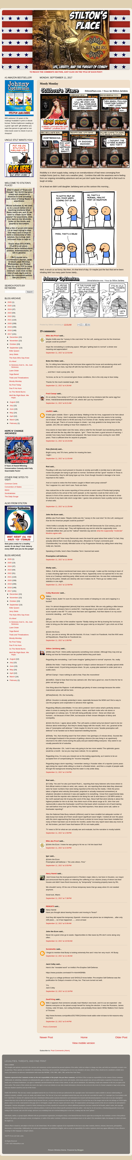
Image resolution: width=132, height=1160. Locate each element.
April (12, 416)
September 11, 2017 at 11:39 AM (59, 560)
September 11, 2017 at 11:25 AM (59, 506)
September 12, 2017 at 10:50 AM (59, 941)
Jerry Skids (13, 354)
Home (84, 1037)
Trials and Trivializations (19, 378)
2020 (10, 323)
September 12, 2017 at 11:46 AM (59, 956)
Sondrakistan (10, 493)
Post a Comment (50, 1027)
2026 (10, 302)
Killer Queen (14, 351)
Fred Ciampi (51, 394)
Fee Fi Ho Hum (15, 388)
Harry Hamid (51, 874)
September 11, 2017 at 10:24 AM (59, 441)
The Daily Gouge (11, 497)
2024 (10, 309)
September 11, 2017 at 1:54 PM (59, 772)
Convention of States (13, 487)
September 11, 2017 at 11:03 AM (59, 458)
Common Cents (11, 484)
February (14, 423)
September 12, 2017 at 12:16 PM (59, 991)
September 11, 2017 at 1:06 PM (59, 640)
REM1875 (50, 906)
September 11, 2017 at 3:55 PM (59, 865)
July (11, 406)
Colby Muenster (53, 593)
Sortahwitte (51, 949)
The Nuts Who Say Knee (19, 358)
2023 (10, 313)
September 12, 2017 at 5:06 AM (58, 923)
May (12, 413)
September (14, 348)
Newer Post (46, 1037)
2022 (10, 316)
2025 (10, 306)
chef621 (49, 411)
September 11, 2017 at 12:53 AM (59, 353)
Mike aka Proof (52, 336)
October (13, 344)
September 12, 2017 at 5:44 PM (59, 1021)
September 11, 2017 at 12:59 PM (59, 585)
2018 (10, 330)
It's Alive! (12, 361)
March (12, 420)
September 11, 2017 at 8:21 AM (58, 403)
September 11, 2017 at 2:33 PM (59, 848)
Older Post (121, 1037)
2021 (10, 320)
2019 (10, 327)
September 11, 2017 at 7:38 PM (59, 898)
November (14, 341)
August (13, 402)
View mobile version (83, 1043)
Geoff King (50, 999)
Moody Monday (15, 381)
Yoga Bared (14, 374)
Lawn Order (14, 371)
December (14, 337)
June (12, 409)
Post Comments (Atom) (60, 1051)
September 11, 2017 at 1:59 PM (59, 833)
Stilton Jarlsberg (53, 649)
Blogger (80, 1150)
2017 (10, 334)
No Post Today (15, 385)
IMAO (7, 490)
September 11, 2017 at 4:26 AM (58, 386)
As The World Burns (17, 392)
